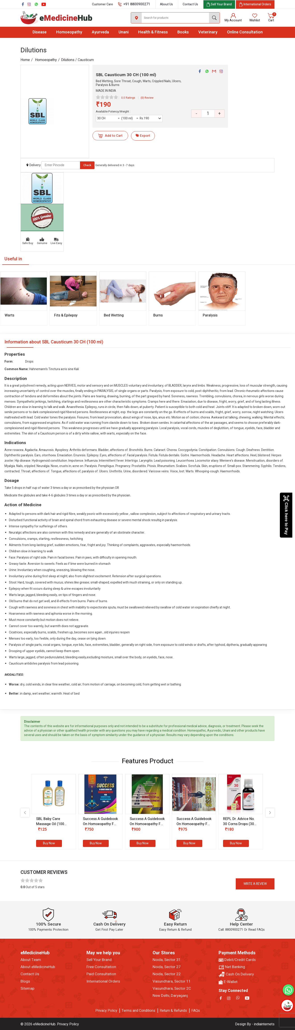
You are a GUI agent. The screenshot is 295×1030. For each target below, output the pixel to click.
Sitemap (27, 988)
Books (183, 32)
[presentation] (24, 812)
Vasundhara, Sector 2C (172, 988)
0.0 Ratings (128, 98)
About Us (166, 4)
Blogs (25, 981)
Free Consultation (101, 967)
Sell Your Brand (99, 960)
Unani (124, 32)
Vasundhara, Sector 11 (172, 981)
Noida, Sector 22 (167, 974)
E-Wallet (228, 982)
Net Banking (232, 967)
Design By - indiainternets (255, 1024)
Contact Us (190, 4)
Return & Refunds (173, 1010)
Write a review (255, 883)
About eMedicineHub (37, 967)
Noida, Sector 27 (167, 967)
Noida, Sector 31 (167, 960)
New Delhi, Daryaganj (170, 995)
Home (25, 60)
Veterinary (207, 32)
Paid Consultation (101, 974)
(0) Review (147, 98)
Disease (40, 32)
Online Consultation (245, 32)
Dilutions (67, 60)
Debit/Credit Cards (237, 960)
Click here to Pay (286, 514)
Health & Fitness (153, 32)
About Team (30, 960)
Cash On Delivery (236, 974)
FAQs (195, 1010)
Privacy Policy (106, 1010)
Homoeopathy (69, 32)
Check (87, 165)
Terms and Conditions (138, 1010)
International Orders (103, 981)
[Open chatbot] (287, 1005)
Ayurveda (100, 32)
